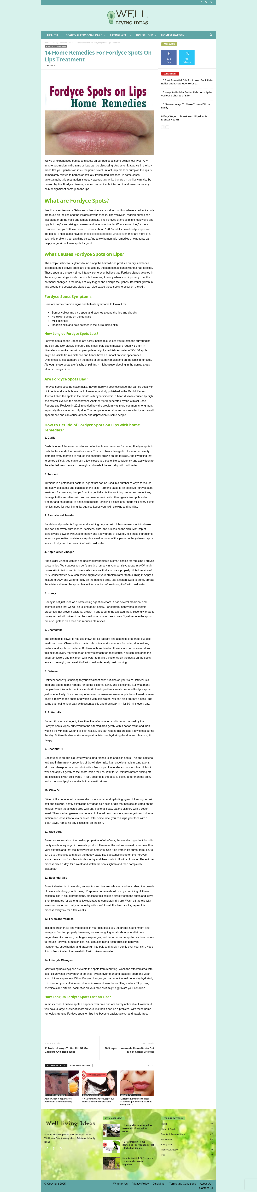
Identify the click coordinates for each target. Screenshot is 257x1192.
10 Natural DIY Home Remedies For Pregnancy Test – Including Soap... (138, 1144)
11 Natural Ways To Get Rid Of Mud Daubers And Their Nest (67, 1049)
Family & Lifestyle (170, 1149)
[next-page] (152, 1065)
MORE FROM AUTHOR (80, 1065)
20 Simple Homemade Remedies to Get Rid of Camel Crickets (129, 1049)
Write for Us (120, 1183)
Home (47, 43)
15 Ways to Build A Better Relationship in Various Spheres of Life (186, 93)
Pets (163, 1155)
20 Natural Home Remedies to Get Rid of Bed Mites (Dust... (137, 1128)
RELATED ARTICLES (56, 1065)
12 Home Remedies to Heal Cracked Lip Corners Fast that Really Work (136, 1101)
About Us (205, 1183)
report (104, 401)
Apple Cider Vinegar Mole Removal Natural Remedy (58, 1100)
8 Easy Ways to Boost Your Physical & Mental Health (184, 117)
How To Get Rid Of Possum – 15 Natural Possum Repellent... (137, 1161)
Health (54, 35)
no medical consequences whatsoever (103, 233)
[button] (211, 35)
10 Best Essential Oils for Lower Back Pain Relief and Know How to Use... (187, 81)
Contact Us (206, 1188)
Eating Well (120, 35)
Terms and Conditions (182, 1183)
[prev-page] (148, 1065)
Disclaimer (159, 1183)
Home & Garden (174, 35)
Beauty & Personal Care (85, 35)
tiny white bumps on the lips (120, 179)
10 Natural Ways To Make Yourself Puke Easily (186, 105)
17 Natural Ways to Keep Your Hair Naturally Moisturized (98, 1100)
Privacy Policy (140, 1183)
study (104, 391)
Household (146, 35)
